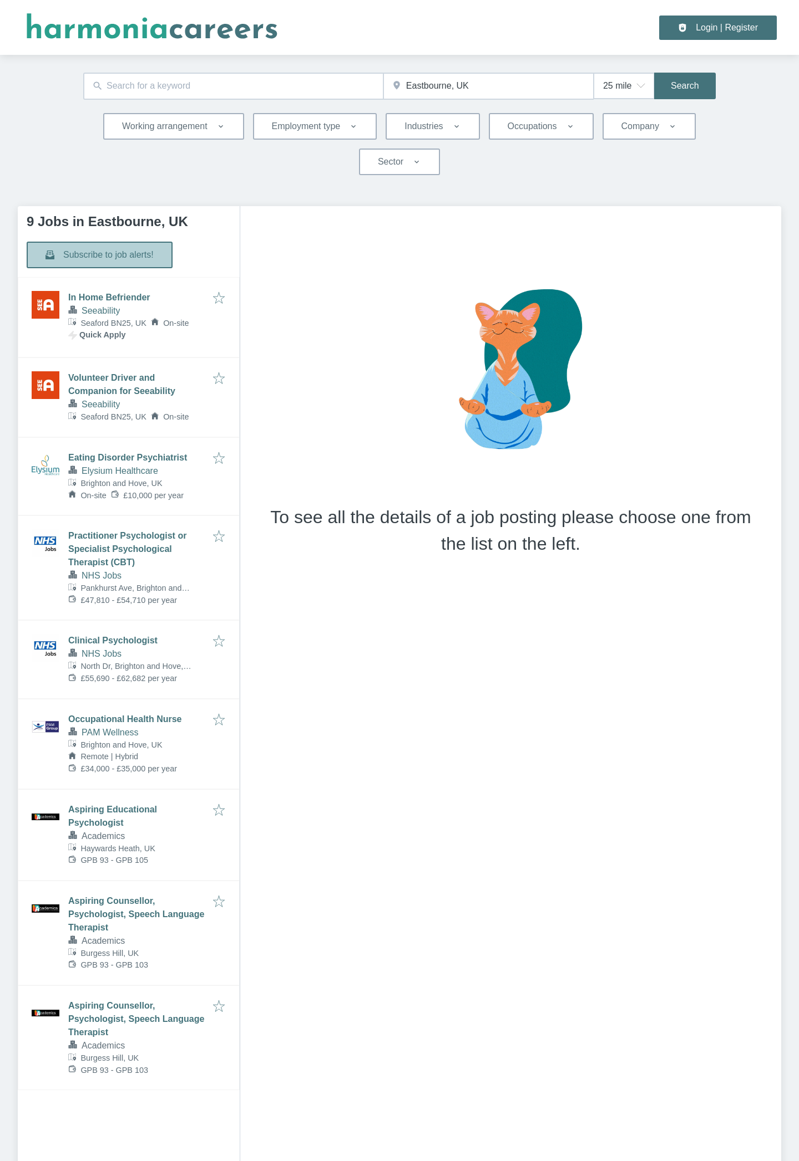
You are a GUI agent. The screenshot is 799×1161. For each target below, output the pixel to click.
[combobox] (233, 86)
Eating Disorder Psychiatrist (127, 457)
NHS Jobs (102, 575)
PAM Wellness (110, 732)
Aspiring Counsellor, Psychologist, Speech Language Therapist (136, 914)
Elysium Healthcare (120, 470)
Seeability (101, 310)
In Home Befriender (109, 297)
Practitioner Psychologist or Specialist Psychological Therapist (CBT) (127, 549)
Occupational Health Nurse (125, 719)
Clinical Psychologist (113, 640)
